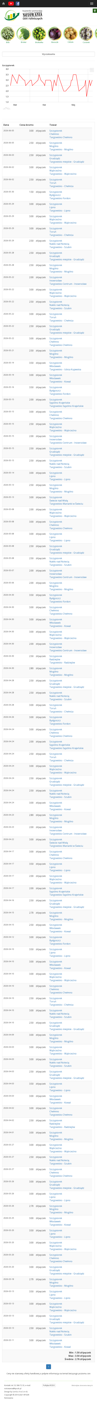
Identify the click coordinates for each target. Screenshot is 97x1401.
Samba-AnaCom (19, 1391)
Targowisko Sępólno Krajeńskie (66, 406)
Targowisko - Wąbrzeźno (62, 173)
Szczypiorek (55, 130)
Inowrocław (55, 280)
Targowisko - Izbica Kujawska (65, 369)
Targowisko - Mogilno (61, 149)
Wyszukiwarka (48, 54)
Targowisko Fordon (60, 198)
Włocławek (55, 366)
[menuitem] (92, 70)
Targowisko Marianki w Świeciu (66, 503)
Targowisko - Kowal (60, 381)
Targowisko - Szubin (60, 247)
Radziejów (54, 659)
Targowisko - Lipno (59, 210)
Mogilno (53, 146)
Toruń (52, 182)
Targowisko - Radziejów (62, 662)
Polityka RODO (49, 1385)
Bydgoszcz (55, 195)
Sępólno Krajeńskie (59, 402)
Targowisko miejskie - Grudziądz (66, 161)
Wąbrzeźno (55, 170)
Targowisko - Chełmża (61, 186)
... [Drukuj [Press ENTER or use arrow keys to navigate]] (92, 69)
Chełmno (54, 134)
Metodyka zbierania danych (82, 1385)
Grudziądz (54, 158)
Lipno (52, 207)
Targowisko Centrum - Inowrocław (67, 283)
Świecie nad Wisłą (58, 500)
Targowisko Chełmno (60, 137)
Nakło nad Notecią (59, 243)
